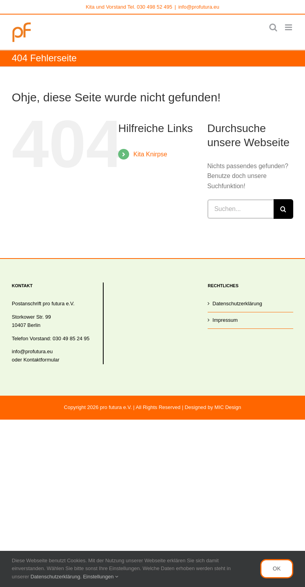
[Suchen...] (240, 209)
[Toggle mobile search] (273, 27)
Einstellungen (100, 577)
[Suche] (283, 209)
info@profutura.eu (198, 7)
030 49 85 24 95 (71, 338)
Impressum (224, 320)
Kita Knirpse (150, 154)
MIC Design (227, 407)
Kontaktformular (42, 360)
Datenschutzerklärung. (57, 577)
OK (277, 568)
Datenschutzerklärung (237, 303)
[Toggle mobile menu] (289, 27)
